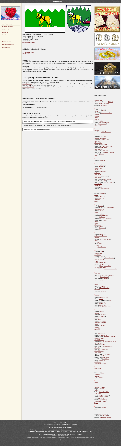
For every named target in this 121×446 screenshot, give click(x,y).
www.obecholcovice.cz (28, 42)
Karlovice (96, 212)
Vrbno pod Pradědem (106, 113)
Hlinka (96, 169)
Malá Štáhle (97, 255)
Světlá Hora (105, 139)
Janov (96, 195)
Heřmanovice (98, 168)
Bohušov (96, 114)
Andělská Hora (98, 100)
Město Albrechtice (104, 122)
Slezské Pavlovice (99, 338)
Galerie (4, 35)
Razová (96, 313)
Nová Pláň (97, 273)
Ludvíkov (96, 245)
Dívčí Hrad (97, 141)
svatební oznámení (54, 430)
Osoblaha (97, 289)
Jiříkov (96, 201)
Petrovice (97, 296)
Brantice (96, 116)
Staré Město (105, 278)
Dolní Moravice (98, 149)
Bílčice (96, 111)
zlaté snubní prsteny (66, 430)
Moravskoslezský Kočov (100, 267)
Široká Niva (102, 305)
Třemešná (103, 136)
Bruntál (96, 117)
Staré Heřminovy (98, 351)
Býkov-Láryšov (102, 124)
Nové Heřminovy (98, 280)
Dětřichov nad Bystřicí (100, 138)
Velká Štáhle (97, 393)
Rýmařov (102, 160)
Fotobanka (5, 32)
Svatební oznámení (7, 26)
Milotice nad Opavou (99, 262)
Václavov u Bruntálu (108, 152)
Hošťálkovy (97, 185)
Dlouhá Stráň (98, 143)
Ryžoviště (97, 329)
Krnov (104, 220)
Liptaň (101, 121)
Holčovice (104, 144)
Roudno (96, 318)
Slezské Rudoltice (104, 103)
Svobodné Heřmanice (100, 363)
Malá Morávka (110, 207)
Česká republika (6, 42)
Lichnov (102, 154)
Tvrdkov (102, 264)
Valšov (96, 390)
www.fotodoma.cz (7, 24)
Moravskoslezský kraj (28, 52)
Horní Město (103, 147)
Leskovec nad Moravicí (100, 236)
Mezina (96, 261)
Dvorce (96, 155)
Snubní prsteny (6, 29)
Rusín (101, 187)
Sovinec (96, 343)
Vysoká (103, 110)
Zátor (100, 243)
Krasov (96, 221)
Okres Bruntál (26, 53)
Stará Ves (97, 348)
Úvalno (96, 382)
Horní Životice (98, 184)
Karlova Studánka (99, 209)
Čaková (96, 130)
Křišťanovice (97, 225)
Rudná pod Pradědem (108, 275)
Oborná (96, 285)
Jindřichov (104, 105)
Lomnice (96, 242)
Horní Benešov (98, 174)
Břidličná (110, 102)
